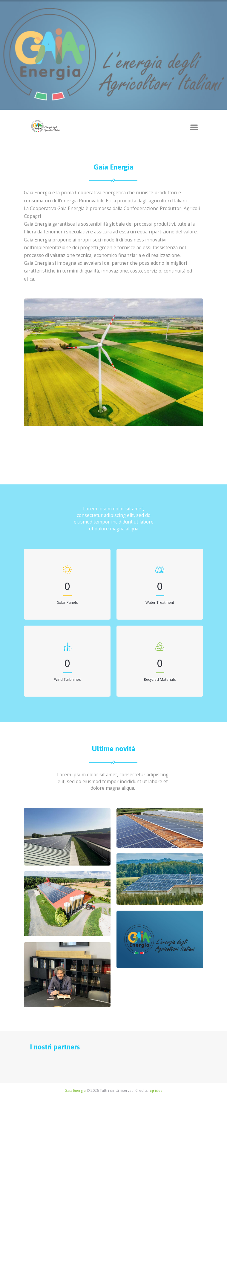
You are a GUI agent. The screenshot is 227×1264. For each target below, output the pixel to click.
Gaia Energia (75, 1090)
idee (155, 1090)
